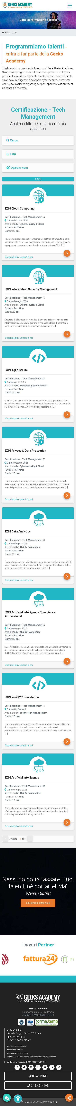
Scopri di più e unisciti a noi (19, 257)
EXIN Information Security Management (30, 289)
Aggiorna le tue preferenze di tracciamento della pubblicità (31, 1056)
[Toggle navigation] (70, 5)
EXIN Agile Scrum (16, 370)
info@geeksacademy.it (16, 1046)
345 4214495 (38, 1085)
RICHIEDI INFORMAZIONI (38, 903)
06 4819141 (38, 1076)
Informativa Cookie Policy (17, 1053)
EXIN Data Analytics (17, 531)
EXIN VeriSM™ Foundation (21, 697)
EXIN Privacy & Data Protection (25, 450)
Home (5, 32)
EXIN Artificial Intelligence (21, 777)
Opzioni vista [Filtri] (17, 167)
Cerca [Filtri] (12, 140)
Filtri (11, 154)
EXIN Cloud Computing (19, 208)
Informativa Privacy (14, 1049)
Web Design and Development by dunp (38, 1101)
